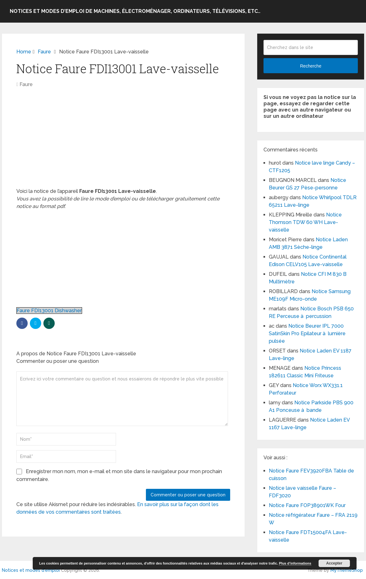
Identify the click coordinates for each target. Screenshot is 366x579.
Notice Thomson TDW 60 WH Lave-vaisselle (305, 222)
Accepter (334, 563)
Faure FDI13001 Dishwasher (49, 311)
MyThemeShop (346, 570)
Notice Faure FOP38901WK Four (307, 505)
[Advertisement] (123, 141)
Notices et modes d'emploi (31, 570)
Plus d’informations (295, 563)
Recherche (310, 65)
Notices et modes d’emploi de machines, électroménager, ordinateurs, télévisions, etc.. (135, 11)
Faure (26, 84)
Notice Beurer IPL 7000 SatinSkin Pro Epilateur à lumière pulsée (307, 333)
